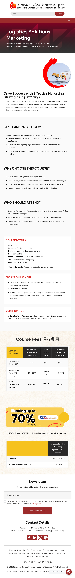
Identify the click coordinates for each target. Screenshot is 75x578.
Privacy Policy (37, 504)
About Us (21, 550)
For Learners (47, 553)
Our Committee (34, 550)
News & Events (33, 553)
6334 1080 (28, 531)
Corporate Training (16, 553)
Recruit (30, 556)
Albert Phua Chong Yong (24, 259)
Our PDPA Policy (44, 562)
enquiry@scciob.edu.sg (54, 531)
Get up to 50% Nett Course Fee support (32, 433)
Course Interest (41, 556)
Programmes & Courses (53, 550)
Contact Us (60, 553)
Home (12, 550)
